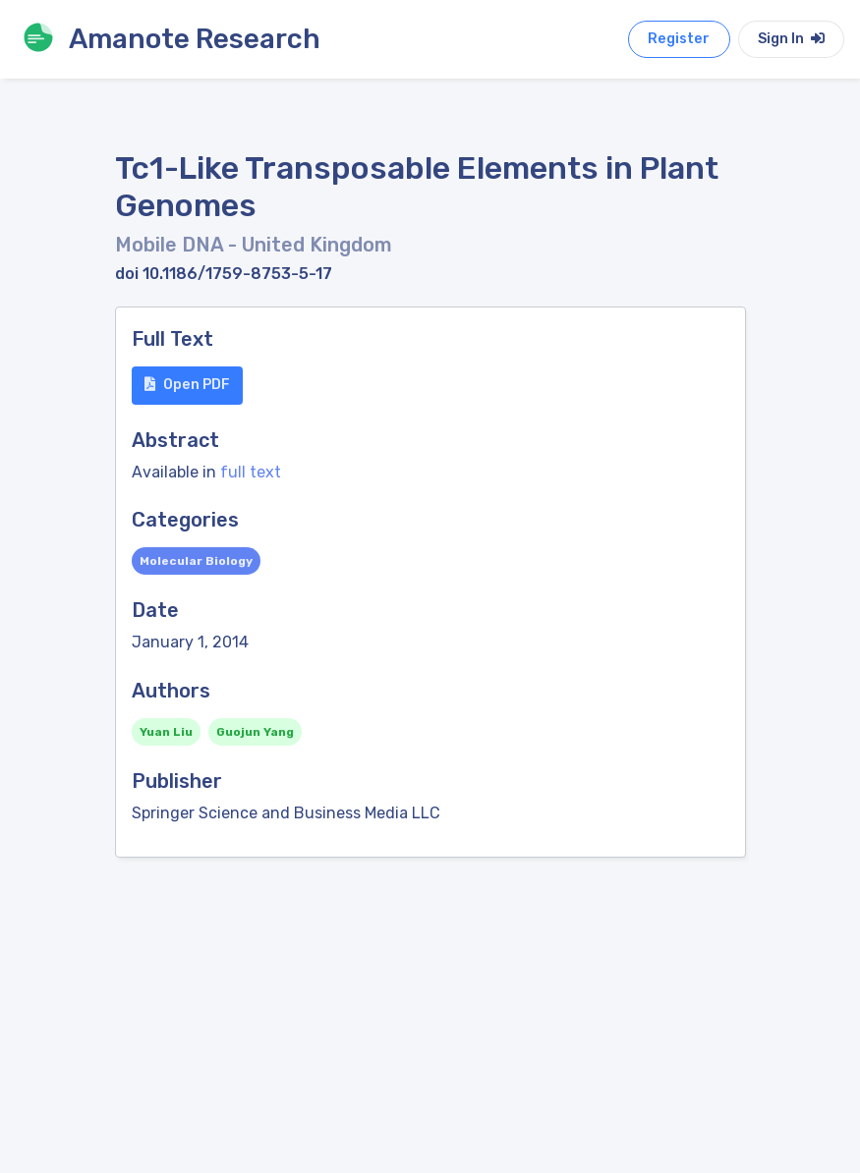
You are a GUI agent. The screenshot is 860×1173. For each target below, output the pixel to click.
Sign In (791, 38)
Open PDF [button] (187, 384)
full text (250, 472)
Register (679, 38)
